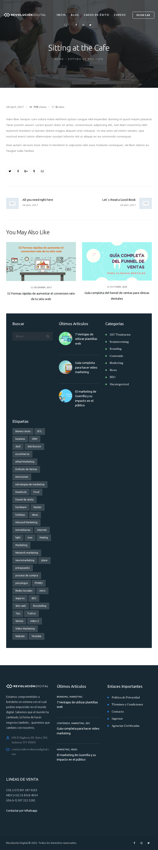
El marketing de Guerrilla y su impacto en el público (85, 398)
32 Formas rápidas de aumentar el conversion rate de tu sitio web (41, 296)
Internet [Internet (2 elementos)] (42, 530)
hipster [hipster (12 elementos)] (38, 507)
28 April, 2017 (15, 107)
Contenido (116, 356)
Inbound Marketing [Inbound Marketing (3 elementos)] (26, 522)
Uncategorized (119, 384)
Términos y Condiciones (127, 704)
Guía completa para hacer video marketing (86, 367)
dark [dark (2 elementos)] (18, 446)
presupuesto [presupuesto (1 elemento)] (22, 568)
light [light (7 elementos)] (18, 537)
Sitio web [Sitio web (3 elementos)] (20, 605)
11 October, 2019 (117, 287)
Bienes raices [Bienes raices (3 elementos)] (22, 431)
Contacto (118, 711)
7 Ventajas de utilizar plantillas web (86, 338)
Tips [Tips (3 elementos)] (17, 613)
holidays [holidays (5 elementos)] (20, 514)
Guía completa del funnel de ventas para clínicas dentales (117, 295)
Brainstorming (119, 342)
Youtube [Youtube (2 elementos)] (36, 636)
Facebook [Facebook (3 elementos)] (21, 492)
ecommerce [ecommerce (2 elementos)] (22, 454)
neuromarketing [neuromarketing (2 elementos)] (24, 560)
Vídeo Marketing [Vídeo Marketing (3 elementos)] (25, 628)
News (113, 370)
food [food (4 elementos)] (36, 492)
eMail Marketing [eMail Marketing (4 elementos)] (24, 461)
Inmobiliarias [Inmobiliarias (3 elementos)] (22, 530)
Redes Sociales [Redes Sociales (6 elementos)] (23, 590)
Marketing (116, 363)
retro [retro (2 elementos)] (42, 590)
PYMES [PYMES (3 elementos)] (39, 583)
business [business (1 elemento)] (20, 439)
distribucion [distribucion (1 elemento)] (34, 446)
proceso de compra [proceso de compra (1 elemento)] (26, 575)
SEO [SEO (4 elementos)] (33, 598)
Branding (116, 349)
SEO (112, 377)
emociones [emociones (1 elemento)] (21, 476)
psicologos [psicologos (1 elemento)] (21, 583)
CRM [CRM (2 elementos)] (34, 439)
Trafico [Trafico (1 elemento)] (31, 613)
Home (59, 59)
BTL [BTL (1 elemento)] (39, 431)
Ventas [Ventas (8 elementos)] (19, 621)
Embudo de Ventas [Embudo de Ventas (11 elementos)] (26, 469)
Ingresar (117, 718)
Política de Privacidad (126, 697)
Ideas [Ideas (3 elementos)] (35, 514)
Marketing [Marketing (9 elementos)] (21, 545)
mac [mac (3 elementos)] (30, 537)
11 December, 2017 (41, 287)
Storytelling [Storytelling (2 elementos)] (39, 605)
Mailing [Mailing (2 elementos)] (44, 537)
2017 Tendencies (120, 334)
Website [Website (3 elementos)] (20, 636)
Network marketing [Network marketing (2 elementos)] (26, 552)
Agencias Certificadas (125, 726)
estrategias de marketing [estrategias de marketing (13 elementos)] (29, 484)
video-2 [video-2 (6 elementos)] (34, 621)
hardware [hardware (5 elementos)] (21, 507)
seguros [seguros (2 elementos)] (19, 598)
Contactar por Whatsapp (21, 810)
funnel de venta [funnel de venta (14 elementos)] (24, 499)
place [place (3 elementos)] (44, 560)
